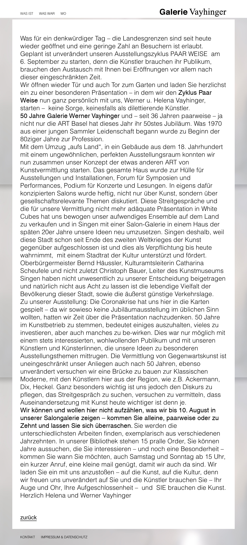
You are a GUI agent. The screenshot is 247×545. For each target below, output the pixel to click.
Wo (63, 13)
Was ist (26, 13)
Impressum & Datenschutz (64, 537)
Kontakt (27, 537)
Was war (47, 13)
